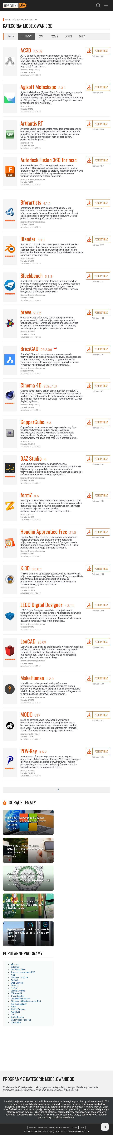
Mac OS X (24, 19)
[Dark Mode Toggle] (105, 1127)
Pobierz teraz (101, 50)
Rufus (13, 1006)
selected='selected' (10, 36)
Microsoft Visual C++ (20, 999)
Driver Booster (17, 996)
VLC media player (19, 1004)
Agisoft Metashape (38, 86)
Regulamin (42, 1128)
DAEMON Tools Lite (19, 977)
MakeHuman (32, 678)
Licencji (68, 36)
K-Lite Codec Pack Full (21, 1020)
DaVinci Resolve (18, 1009)
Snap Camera (17, 983)
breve (25, 312)
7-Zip (13, 975)
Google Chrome (18, 991)
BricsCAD (29, 348)
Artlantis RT (31, 123)
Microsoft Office (18, 969)
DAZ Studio (31, 458)
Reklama (32, 1128)
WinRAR (14, 980)
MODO (26, 714)
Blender (27, 239)
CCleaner (15, 967)
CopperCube (32, 422)
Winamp (14, 985)
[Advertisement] (28, 1046)
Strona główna (12, 19)
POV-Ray (28, 751)
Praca (51, 1128)
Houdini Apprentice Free (43, 531)
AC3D (25, 50)
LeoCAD (27, 641)
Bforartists (30, 202)
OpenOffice (16, 1022)
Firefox (14, 988)
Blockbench (31, 275)
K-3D (25, 568)
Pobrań (54, 36)
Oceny (82, 36)
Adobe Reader (17, 1017)
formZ (26, 495)
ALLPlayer (15, 1012)
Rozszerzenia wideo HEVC (23, 972)
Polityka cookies (62, 1128)
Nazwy (28, 36)
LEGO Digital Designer (41, 604)
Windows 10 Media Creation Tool (26, 1001)
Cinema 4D (30, 385)
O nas (82, 1128)
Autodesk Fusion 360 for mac (48, 160)
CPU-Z (14, 1014)
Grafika (33, 19)
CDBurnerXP (16, 993)
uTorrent (15, 964)
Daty (41, 36)
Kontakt (74, 1128)
